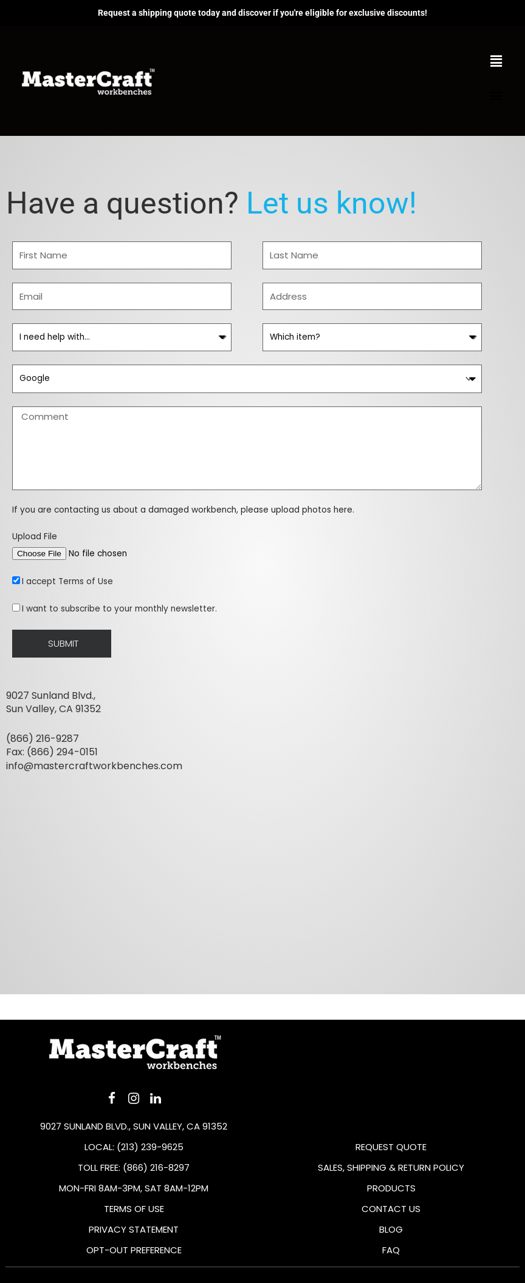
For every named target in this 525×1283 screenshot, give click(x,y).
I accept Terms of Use (67, 581)
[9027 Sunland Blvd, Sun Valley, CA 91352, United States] (262, 912)
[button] (497, 96)
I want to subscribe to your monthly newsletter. (119, 609)
